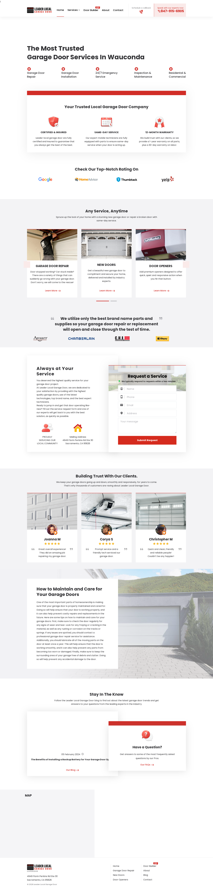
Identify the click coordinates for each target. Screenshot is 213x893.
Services (74, 10)
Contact (118, 10)
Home (60, 10)
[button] (102, 301)
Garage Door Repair (52, 266)
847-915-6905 (172, 11)
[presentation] (27, 264)
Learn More (53, 291)
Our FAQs (147, 765)
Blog (145, 875)
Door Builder (91, 10)
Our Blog (72, 770)
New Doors (106, 265)
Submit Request (147, 440)
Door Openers (160, 266)
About (105, 10)
